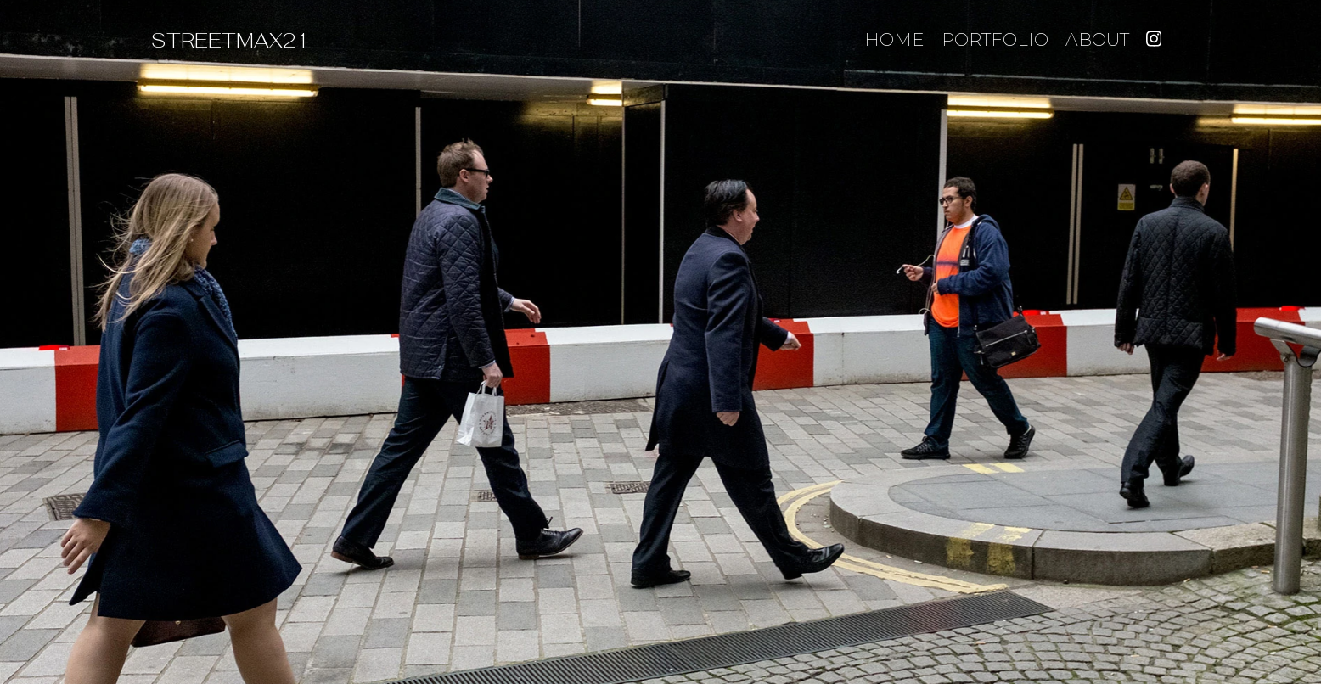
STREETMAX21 (230, 40)
